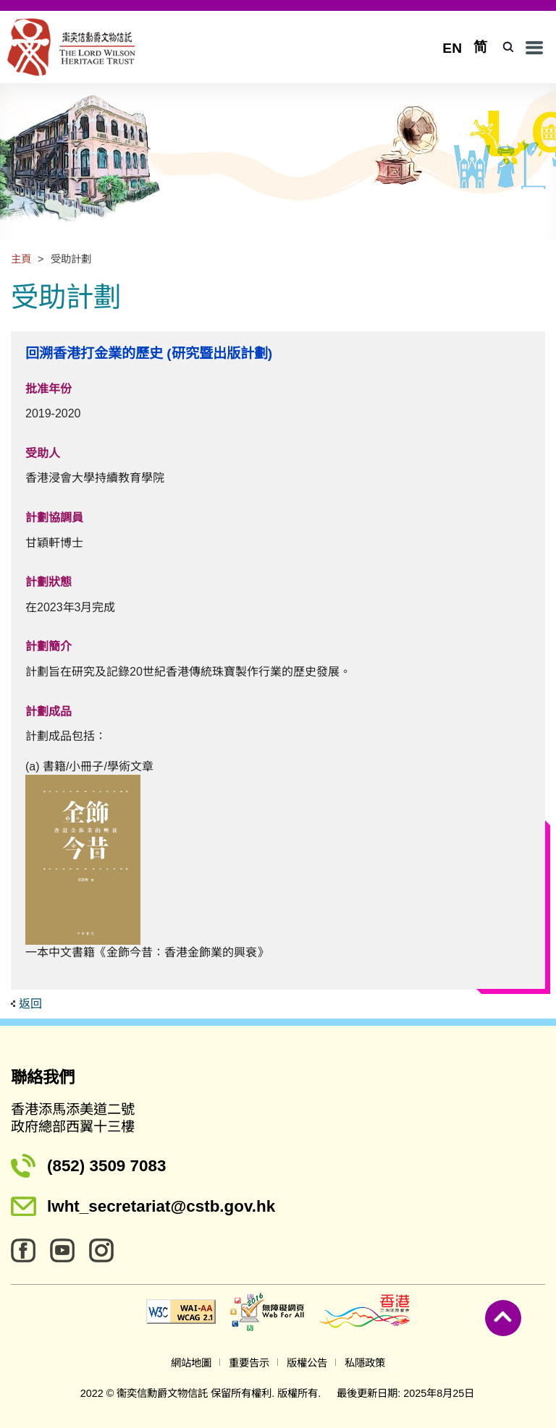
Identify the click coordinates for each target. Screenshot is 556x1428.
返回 (30, 1004)
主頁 (21, 259)
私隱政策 (365, 1363)
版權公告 (307, 1363)
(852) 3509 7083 (106, 1166)
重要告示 (249, 1363)
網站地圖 (191, 1363)
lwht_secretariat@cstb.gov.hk (161, 1206)
